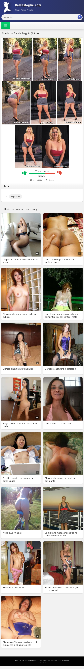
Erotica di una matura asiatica (18, 368)
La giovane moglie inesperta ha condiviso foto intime (61, 534)
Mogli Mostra (22, 7)
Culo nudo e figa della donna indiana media (59, 260)
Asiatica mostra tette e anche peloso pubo (18, 479)
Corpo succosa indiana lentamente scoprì (20, 260)
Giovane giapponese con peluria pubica (19, 315)
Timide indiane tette (13, 587)
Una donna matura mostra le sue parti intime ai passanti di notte (61, 315)
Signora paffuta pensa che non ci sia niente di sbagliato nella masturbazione (20, 643)
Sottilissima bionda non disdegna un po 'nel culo (62, 588)
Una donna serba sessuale (58, 423)
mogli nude (15, 196)
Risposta (42, 662)
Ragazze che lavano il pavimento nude (20, 424)
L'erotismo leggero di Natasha (60, 368)
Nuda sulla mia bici (12, 532)
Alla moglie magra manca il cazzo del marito (62, 479)
